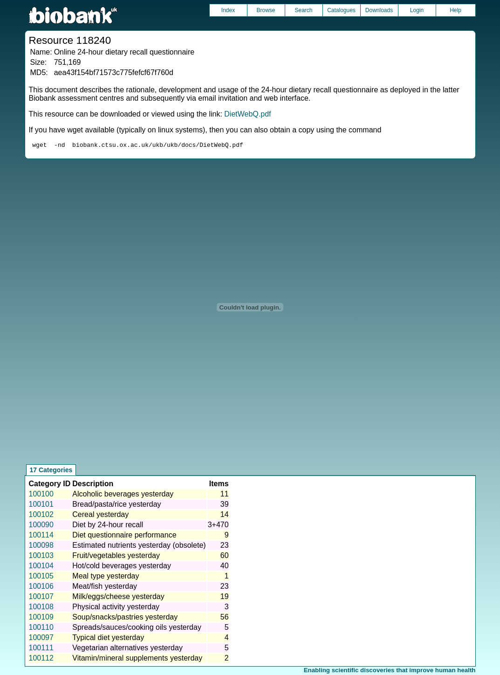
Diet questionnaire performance (124, 536)
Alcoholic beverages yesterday (122, 495)
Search (303, 10)
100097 (41, 639)
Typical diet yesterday (108, 639)
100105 (41, 577)
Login (417, 10)
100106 (41, 588)
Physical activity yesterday (115, 608)
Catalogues (341, 10)
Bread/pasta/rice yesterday (116, 506)
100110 (41, 629)
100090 (41, 526)
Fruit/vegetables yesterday (116, 557)
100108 (41, 608)
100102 (41, 516)
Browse (265, 10)
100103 (41, 557)
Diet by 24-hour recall (107, 526)
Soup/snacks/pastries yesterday (125, 618)
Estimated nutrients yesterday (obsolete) (138, 547)
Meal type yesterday (105, 577)
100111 (41, 649)
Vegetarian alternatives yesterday (127, 649)
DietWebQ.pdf (247, 114)
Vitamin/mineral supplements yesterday (137, 659)
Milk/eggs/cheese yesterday (118, 598)
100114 (41, 536)
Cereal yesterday (100, 516)
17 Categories (51, 471)
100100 (41, 495)
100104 (41, 567)
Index (228, 10)
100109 (41, 618)
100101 (41, 506)
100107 (41, 598)
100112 (41, 659)
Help (455, 10)
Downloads (379, 10)
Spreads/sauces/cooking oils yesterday (136, 629)
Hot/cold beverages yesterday (121, 567)
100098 (41, 547)
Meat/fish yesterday (104, 588)
